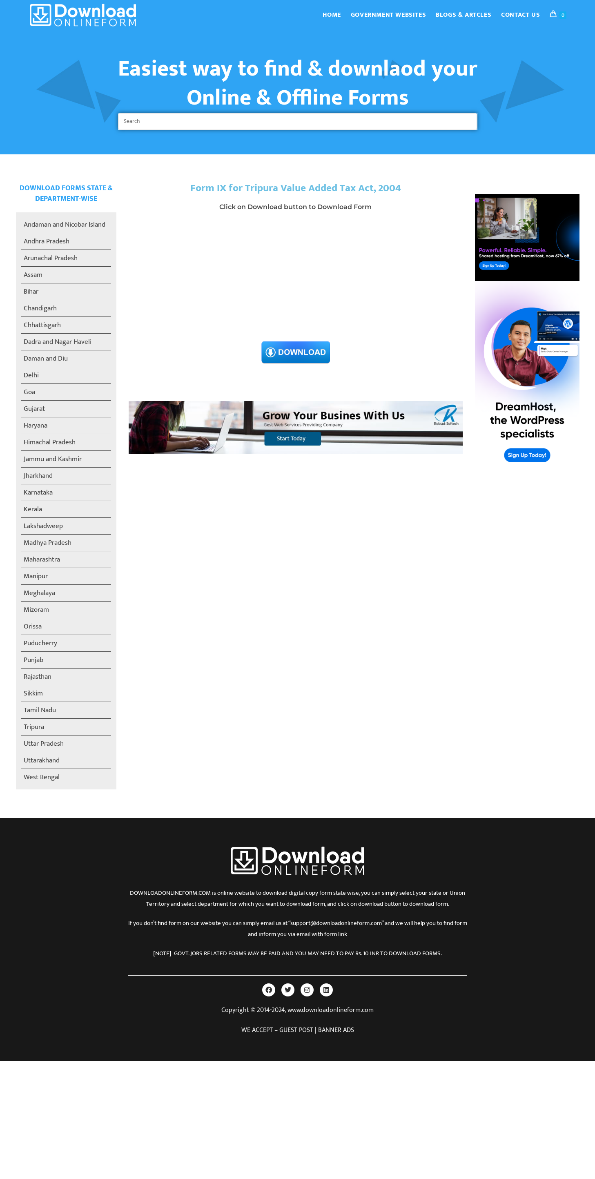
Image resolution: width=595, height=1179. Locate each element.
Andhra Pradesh (46, 241)
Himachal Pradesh (50, 442)
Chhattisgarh (42, 325)
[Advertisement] (296, 278)
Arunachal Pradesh (51, 258)
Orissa (33, 626)
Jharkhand (38, 475)
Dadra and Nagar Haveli (57, 342)
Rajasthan (37, 676)
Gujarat (34, 409)
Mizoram (36, 609)
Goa (29, 392)
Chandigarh (40, 308)
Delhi (31, 375)
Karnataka (38, 492)
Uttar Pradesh (44, 743)
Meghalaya (39, 593)
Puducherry (40, 643)
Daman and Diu (46, 358)
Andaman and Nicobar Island (64, 224)
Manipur (36, 576)
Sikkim (33, 693)
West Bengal (42, 777)
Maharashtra (42, 559)
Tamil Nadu (40, 710)
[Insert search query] (297, 121)
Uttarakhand (42, 760)
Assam (33, 275)
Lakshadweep (43, 526)
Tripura (34, 727)
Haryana (35, 425)
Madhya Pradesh (47, 542)
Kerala (33, 509)
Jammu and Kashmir (53, 459)
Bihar (31, 291)
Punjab (33, 660)
